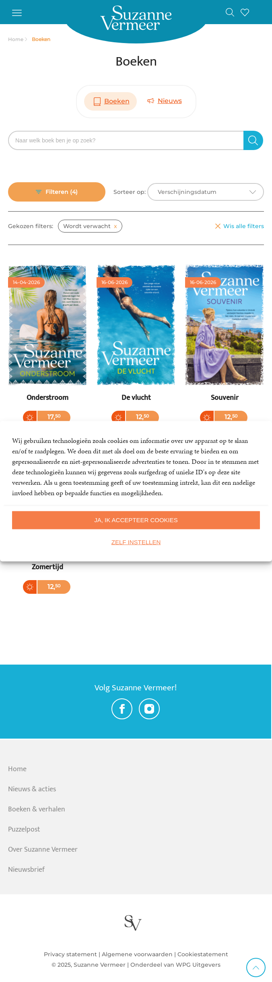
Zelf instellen (136, 542)
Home (17, 769)
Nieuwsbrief (26, 870)
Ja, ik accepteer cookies (136, 520)
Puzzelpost (24, 829)
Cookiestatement (202, 954)
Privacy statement (70, 954)
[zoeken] (253, 140)
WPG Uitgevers (198, 964)
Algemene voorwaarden (137, 954)
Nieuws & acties (32, 789)
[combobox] (205, 192)
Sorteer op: (129, 192)
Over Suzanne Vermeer (43, 850)
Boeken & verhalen (36, 809)
